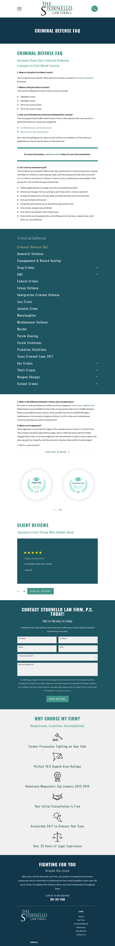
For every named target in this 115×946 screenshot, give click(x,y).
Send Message (57, 699)
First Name (22, 639)
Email (61, 647)
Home (81, 916)
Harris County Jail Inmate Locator (34, 132)
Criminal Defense (81, 924)
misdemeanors (77, 405)
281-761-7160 (57, 899)
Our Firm (81, 920)
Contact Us (81, 935)
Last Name (63, 639)
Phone (20, 647)
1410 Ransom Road (83, 78)
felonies (91, 405)
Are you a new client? (25, 656)
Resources (81, 927)
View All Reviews (40, 591)
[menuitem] (57, 247)
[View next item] (60, 510)
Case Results (81, 931)
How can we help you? (26, 665)
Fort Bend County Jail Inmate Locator (36, 128)
